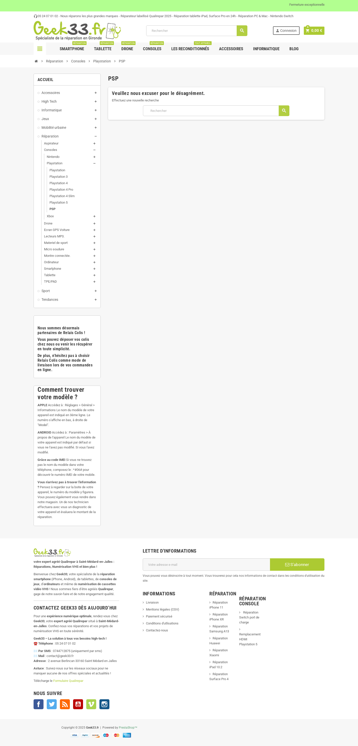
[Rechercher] (197, 30)
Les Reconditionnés (191, 47)
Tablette (104, 47)
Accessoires (231, 48)
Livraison (152, 602)
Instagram (104, 704)
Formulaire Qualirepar (68, 681)
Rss (65, 704)
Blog (294, 48)
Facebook (39, 704)
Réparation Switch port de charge (249, 617)
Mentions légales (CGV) (162, 609)
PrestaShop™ (128, 727)
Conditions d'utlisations (162, 623)
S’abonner (297, 564)
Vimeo (91, 704)
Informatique (266, 48)
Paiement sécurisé (159, 616)
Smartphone (73, 47)
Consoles (153, 47)
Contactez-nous (157, 630)
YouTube (78, 704)
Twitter (52, 704)
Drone (128, 47)
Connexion (287, 31)
